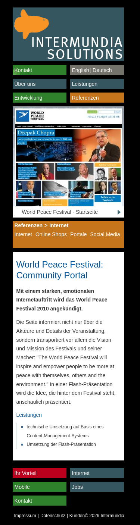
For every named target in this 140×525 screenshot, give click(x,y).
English (80, 70)
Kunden (77, 515)
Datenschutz (52, 515)
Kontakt (23, 70)
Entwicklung (29, 98)
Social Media (105, 234)
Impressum (25, 515)
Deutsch (102, 70)
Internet (58, 225)
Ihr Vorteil (26, 473)
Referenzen (85, 98)
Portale (78, 234)
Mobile (22, 487)
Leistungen (85, 84)
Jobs (77, 487)
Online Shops (51, 234)
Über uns (25, 84)
